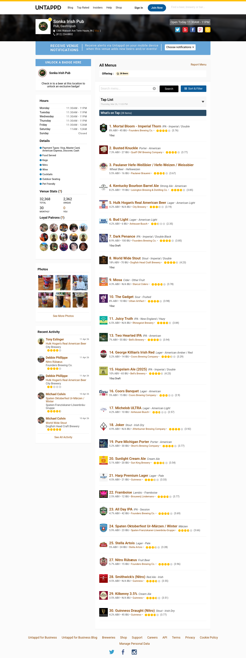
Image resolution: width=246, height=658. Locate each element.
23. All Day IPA (121, 509)
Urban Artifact (137, 301)
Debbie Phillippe (57, 357)
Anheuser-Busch (139, 223)
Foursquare (200, 29)
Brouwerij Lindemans (143, 496)
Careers (152, 637)
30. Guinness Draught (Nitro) (132, 611)
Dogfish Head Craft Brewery (145, 262)
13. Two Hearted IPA (126, 335)
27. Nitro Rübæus (123, 560)
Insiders (98, 7)
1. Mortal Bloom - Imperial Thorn (135, 126)
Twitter (177, 29)
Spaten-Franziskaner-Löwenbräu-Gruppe (153, 530)
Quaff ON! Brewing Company (147, 152)
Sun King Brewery (141, 462)
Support (137, 637)
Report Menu (198, 64)
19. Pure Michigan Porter (129, 442)
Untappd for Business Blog (79, 637)
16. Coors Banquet (124, 391)
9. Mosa (116, 280)
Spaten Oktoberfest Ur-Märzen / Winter (65, 400)
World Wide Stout (56, 423)
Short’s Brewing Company (145, 445)
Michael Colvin (56, 394)
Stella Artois (136, 547)
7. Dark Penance (122, 236)
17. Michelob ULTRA (125, 408)
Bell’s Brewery (137, 339)
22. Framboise (121, 492)
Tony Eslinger (55, 339)
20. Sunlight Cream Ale (128, 459)
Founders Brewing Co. (141, 130)
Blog (70, 7)
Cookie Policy (209, 637)
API (164, 637)
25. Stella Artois (122, 543)
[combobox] (190, 7)
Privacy (190, 637)
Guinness (136, 479)
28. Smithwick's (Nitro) (127, 577)
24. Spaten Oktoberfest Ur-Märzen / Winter (143, 526)
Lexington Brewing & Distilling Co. (149, 190)
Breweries (108, 637)
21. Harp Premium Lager (129, 475)
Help (109, 7)
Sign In (138, 7)
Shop (119, 7)
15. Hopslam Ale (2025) (128, 369)
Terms (176, 637)
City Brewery (140, 207)
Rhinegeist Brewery (143, 322)
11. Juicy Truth (121, 319)
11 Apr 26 (84, 339)
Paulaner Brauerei (141, 173)
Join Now (157, 7)
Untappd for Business (42, 637)
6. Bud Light (119, 219)
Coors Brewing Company (145, 356)
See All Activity (63, 437)
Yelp (185, 29)
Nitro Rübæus (54, 361)
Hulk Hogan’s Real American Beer (66, 343)
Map (97, 30)
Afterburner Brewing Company (149, 429)
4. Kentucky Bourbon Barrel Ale (134, 186)
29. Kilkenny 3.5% (123, 594)
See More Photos (63, 316)
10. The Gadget (121, 297)
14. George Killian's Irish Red (132, 352)
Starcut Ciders (141, 284)
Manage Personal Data (134, 643)
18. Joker (117, 425)
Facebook (192, 29)
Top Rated (83, 7)
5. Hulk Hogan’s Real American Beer (138, 203)
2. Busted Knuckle (124, 148)
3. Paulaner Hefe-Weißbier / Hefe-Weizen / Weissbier (151, 165)
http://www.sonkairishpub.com (207, 29)
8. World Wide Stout (125, 258)
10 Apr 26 (84, 394)
